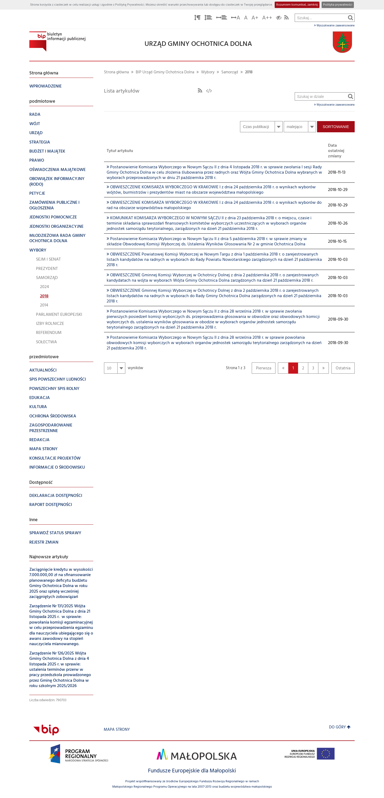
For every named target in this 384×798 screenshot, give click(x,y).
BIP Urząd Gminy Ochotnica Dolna (165, 72)
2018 (249, 72)
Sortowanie (336, 127)
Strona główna (116, 72)
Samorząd (229, 72)
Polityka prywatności (337, 4)
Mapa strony (117, 730)
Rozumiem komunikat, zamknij (297, 4)
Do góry (340, 727)
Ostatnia (340, 369)
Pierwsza (261, 369)
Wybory (207, 72)
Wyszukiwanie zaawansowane (334, 25)
